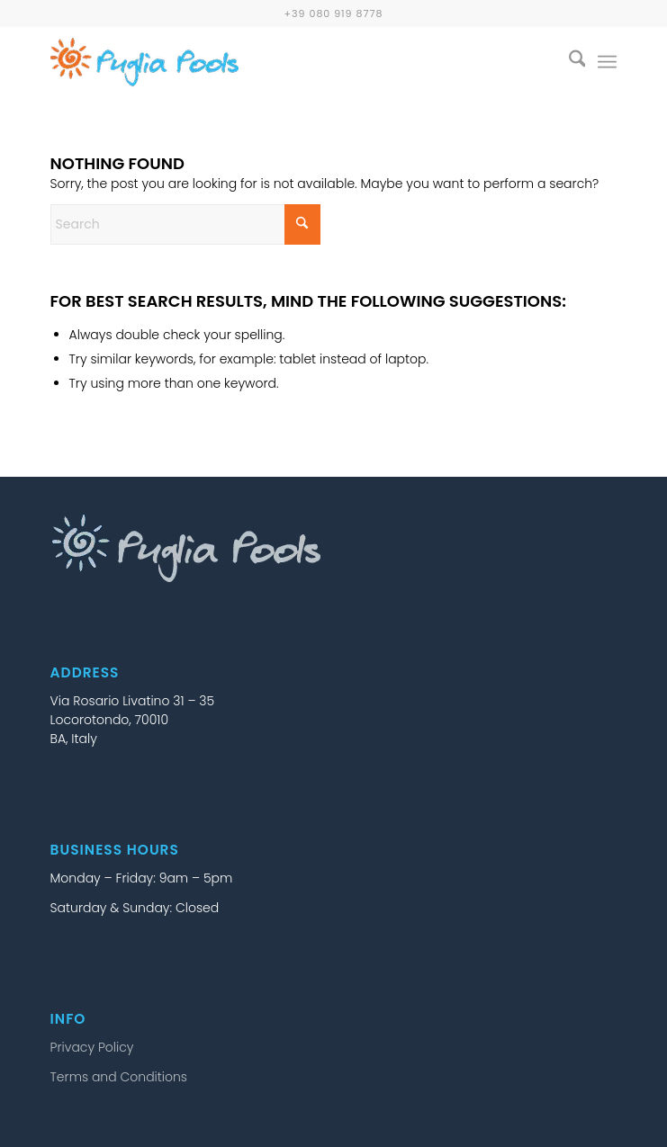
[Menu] (607, 62)
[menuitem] (568, 62)
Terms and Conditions (118, 1077)
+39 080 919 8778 (333, 13)
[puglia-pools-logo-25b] (277, 62)
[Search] (568, 62)
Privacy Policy (92, 1047)
